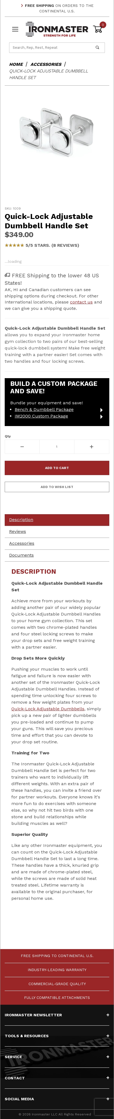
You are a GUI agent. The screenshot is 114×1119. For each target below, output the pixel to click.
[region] (57, 189)
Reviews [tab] (17, 531)
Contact (57, 1078)
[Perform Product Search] (97, 48)
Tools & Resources (57, 1036)
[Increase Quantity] (91, 447)
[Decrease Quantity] (22, 447)
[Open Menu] (15, 29)
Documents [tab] (21, 555)
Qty (8, 436)
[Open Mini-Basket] (99, 29)
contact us (81, 302)
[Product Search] (49, 48)
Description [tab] (21, 519)
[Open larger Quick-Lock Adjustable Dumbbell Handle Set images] (57, 133)
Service (57, 1057)
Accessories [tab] (21, 543)
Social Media (57, 1099)
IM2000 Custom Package (41, 416)
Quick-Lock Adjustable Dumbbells (47, 708)
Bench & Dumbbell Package (44, 409)
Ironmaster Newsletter (57, 1015)
